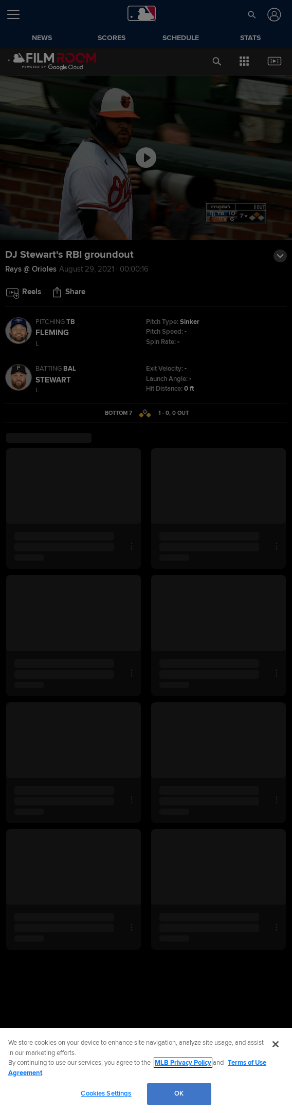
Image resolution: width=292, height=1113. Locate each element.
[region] (146, 1070)
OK (179, 1093)
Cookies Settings (106, 1093)
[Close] (275, 1044)
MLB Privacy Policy (183, 1063)
